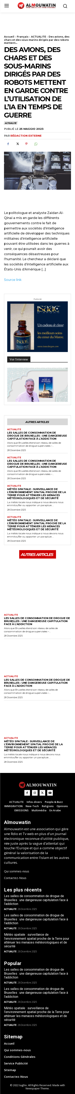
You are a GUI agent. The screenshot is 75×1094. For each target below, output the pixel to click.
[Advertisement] (36, 22)
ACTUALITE (38, 36)
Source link (13, 280)
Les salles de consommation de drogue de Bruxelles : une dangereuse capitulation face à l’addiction (37, 435)
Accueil (9, 36)
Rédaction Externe (26, 135)
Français (22, 36)
